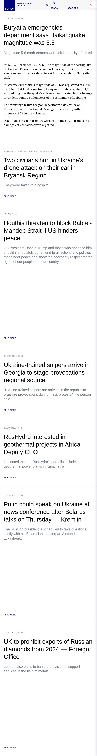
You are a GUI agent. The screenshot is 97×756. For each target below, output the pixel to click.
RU (47, 5)
